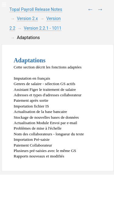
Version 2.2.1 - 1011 (42, 28)
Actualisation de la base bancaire (40, 111)
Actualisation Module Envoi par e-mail (45, 123)
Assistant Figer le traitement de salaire (45, 89)
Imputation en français (32, 78)
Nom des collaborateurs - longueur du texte (49, 134)
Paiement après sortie (31, 100)
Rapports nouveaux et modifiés (39, 156)
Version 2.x (27, 18)
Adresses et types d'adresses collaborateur (47, 95)
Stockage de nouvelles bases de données (46, 117)
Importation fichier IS (31, 106)
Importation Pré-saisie (32, 139)
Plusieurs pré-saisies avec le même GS (45, 150)
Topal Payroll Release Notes (35, 9)
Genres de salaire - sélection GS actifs (44, 83)
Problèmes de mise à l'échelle (37, 128)
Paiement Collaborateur (33, 145)
